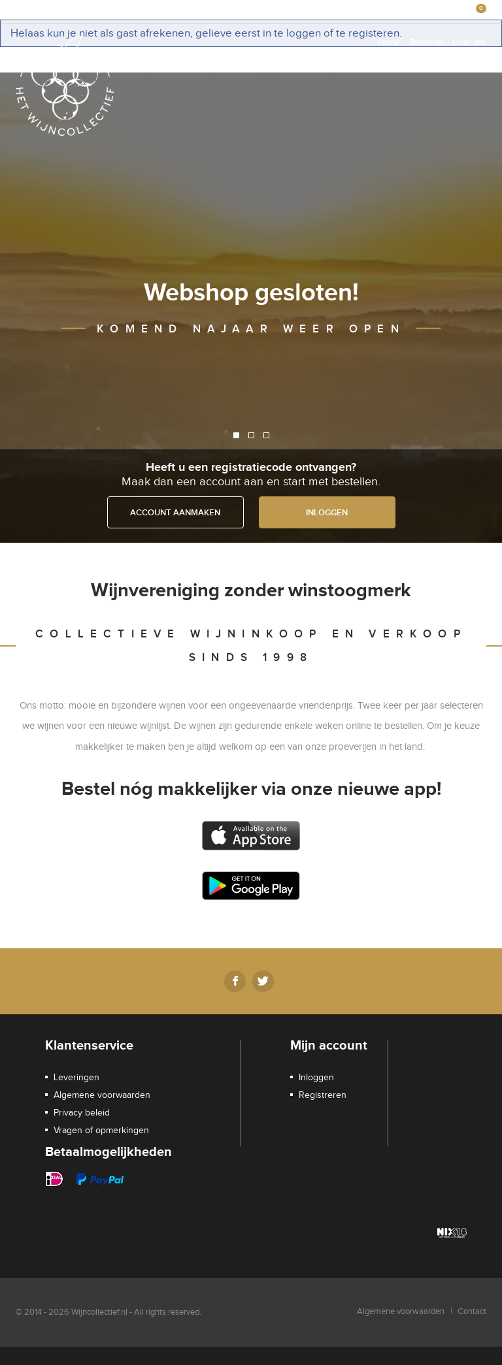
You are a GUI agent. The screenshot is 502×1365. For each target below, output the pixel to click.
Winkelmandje (298, 10)
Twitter (263, 981)
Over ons (469, 42)
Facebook (235, 981)
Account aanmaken (175, 512)
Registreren (400, 10)
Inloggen (351, 10)
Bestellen (426, 42)
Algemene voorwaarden (102, 1095)
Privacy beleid (82, 1113)
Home (389, 42)
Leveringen (76, 1077)
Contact (472, 1311)
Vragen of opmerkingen (101, 1130)
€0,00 (462, 9)
